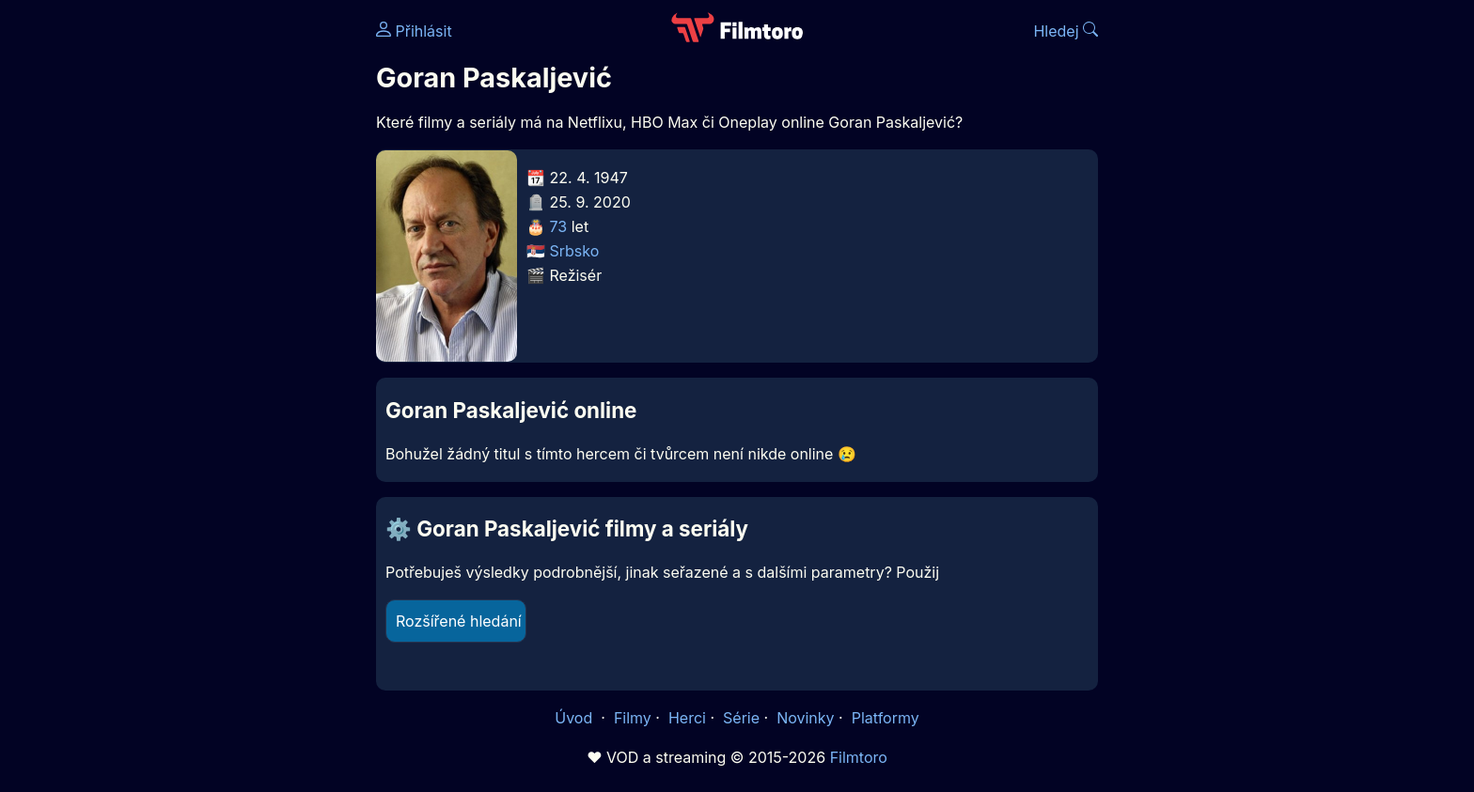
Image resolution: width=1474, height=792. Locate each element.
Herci (687, 717)
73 (559, 226)
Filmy (632, 717)
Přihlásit (414, 31)
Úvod (575, 717)
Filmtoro (858, 757)
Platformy (885, 717)
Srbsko (575, 250)
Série (741, 717)
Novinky (805, 717)
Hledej (1065, 31)
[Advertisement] (239, 289)
